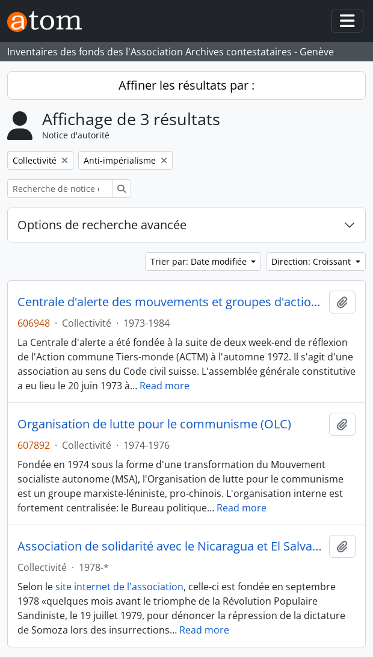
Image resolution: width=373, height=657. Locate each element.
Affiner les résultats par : (186, 85)
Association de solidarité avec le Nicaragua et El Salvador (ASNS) (170, 546)
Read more (165, 385)
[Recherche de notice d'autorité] (60, 188)
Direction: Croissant (312, 261)
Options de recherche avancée (101, 225)
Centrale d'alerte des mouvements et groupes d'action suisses (170, 302)
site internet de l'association (119, 586)
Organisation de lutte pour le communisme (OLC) (154, 424)
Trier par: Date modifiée (199, 261)
